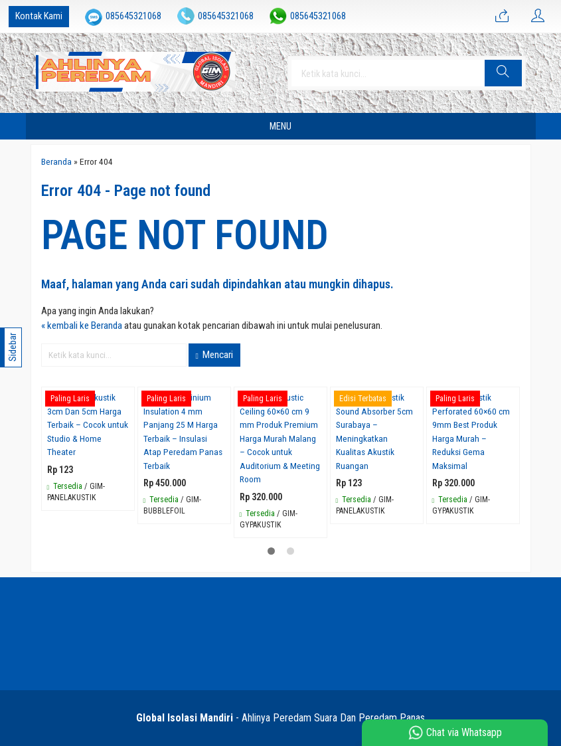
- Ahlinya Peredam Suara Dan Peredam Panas (280, 717)
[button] (503, 73)
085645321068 (133, 16)
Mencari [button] (214, 355)
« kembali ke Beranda (81, 325)
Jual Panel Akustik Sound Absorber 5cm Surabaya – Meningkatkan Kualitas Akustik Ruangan (374, 431)
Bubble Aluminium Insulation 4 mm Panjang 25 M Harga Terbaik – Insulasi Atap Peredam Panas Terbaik (182, 431)
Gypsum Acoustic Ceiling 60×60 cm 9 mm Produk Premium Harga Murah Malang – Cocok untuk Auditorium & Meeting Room (280, 438)
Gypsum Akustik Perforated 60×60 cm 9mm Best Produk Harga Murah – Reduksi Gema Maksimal (471, 431)
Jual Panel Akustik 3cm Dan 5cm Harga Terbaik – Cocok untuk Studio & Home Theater (87, 424)
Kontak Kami (38, 16)
